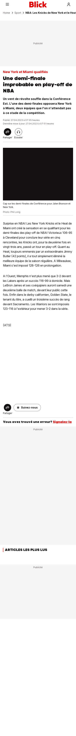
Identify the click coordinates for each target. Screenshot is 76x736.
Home (6, 12)
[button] (27, 407)
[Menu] (7, 4)
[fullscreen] (38, 174)
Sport (17, 12)
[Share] (7, 132)
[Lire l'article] (18, 132)
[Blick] (38, 4)
